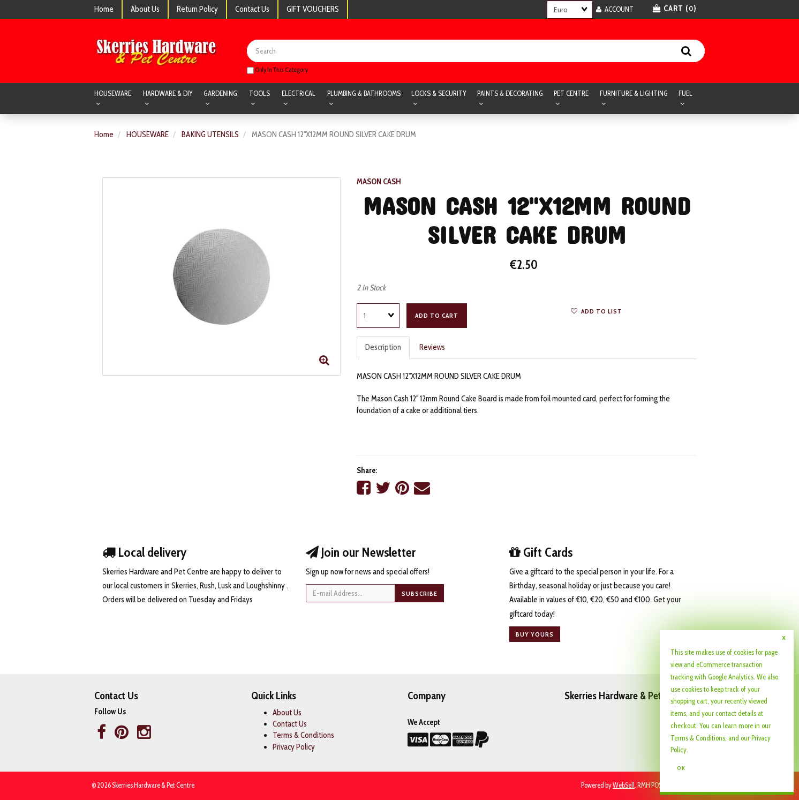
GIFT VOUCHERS (313, 9)
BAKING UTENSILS (210, 134)
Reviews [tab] (432, 347)
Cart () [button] (675, 8)
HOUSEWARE (112, 93)
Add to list (596, 311)
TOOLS (259, 93)
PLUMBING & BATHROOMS (364, 93)
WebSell (624, 785)
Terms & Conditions (303, 735)
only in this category (277, 69)
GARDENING (220, 93)
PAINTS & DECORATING (510, 93)
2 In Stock (371, 288)
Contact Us (252, 9)
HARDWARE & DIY (168, 93)
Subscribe (420, 593)
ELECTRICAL (298, 93)
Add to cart (436, 315)
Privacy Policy (294, 747)
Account (615, 9)
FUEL (685, 93)
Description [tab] (383, 347)
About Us (145, 9)
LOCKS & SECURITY (438, 93)
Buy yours (535, 634)
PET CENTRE (571, 93)
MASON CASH (379, 181)
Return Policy (197, 9)
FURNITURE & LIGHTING (634, 93)
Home (104, 9)
